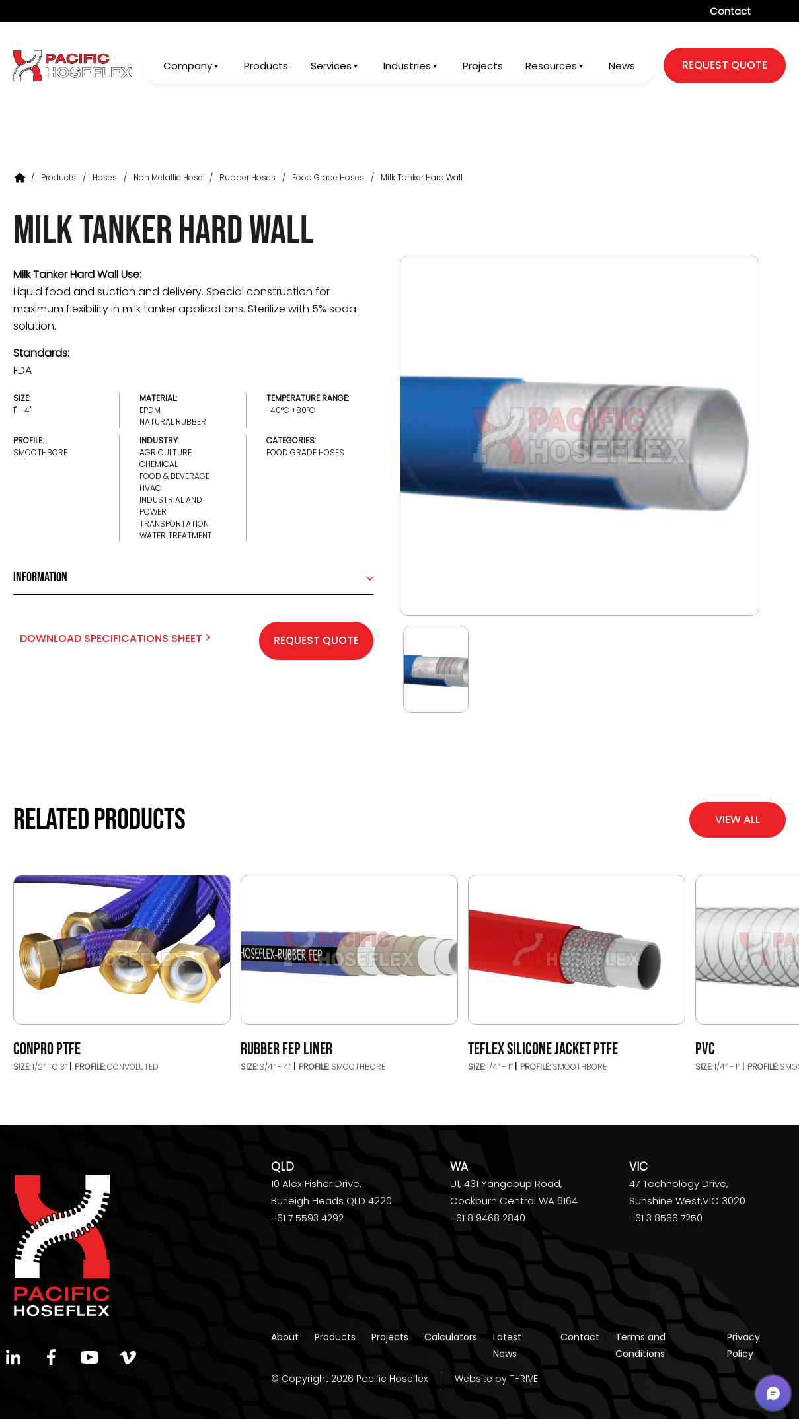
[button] (773, 1393)
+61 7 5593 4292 (307, 1218)
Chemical (158, 464)
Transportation (174, 523)
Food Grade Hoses (328, 177)
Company (185, 66)
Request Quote (316, 640)
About (285, 1337)
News (622, 66)
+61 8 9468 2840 (487, 1218)
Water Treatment (175, 535)
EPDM (150, 410)
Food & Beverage (174, 476)
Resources (550, 66)
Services (329, 66)
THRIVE (524, 1378)
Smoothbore (40, 452)
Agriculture (165, 452)
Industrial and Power (170, 505)
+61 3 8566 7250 (666, 1218)
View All (737, 819)
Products (264, 66)
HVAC (150, 487)
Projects (482, 66)
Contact (730, 11)
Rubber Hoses (247, 177)
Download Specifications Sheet (115, 638)
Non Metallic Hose (168, 177)
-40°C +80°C (290, 410)
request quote (724, 65)
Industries (406, 66)
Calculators (450, 1337)
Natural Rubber (172, 421)
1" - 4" (22, 410)
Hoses (105, 177)
